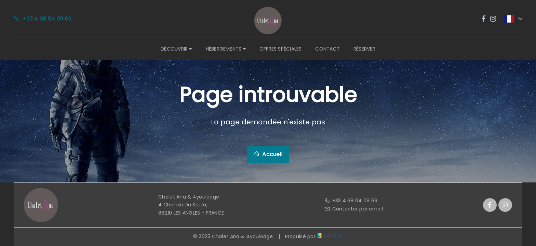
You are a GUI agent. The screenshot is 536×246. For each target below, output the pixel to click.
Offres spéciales (280, 48)
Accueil (268, 154)
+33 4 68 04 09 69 (350, 200)
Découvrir (176, 48)
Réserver (364, 48)
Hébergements (226, 48)
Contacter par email (353, 208)
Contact (327, 48)
